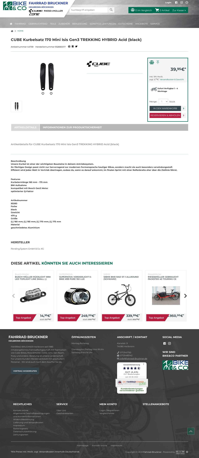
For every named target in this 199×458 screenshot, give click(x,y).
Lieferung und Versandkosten (28, 422)
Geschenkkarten (64, 413)
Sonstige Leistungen (103, 23)
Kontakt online (20, 410)
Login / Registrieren (109, 410)
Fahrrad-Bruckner (152, 452)
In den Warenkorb (165, 108)
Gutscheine (125, 23)
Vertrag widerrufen (25, 371)
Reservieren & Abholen (165, 115)
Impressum (19, 425)
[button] (185, 295)
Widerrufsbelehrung (23, 419)
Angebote (141, 23)
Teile (53, 23)
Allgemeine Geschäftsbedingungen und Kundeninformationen (31, 415)
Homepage (82, 445)
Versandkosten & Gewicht (172, 79)
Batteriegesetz (20, 428)
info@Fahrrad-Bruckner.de (132, 358)
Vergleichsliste (107, 413)
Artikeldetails (25, 127)
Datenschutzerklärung (24, 431)
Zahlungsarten (20, 434)
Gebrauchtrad (38, 23)
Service (155, 23)
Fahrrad (20, 23)
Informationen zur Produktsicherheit (72, 127)
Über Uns (61, 410)
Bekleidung (79, 23)
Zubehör (64, 23)
